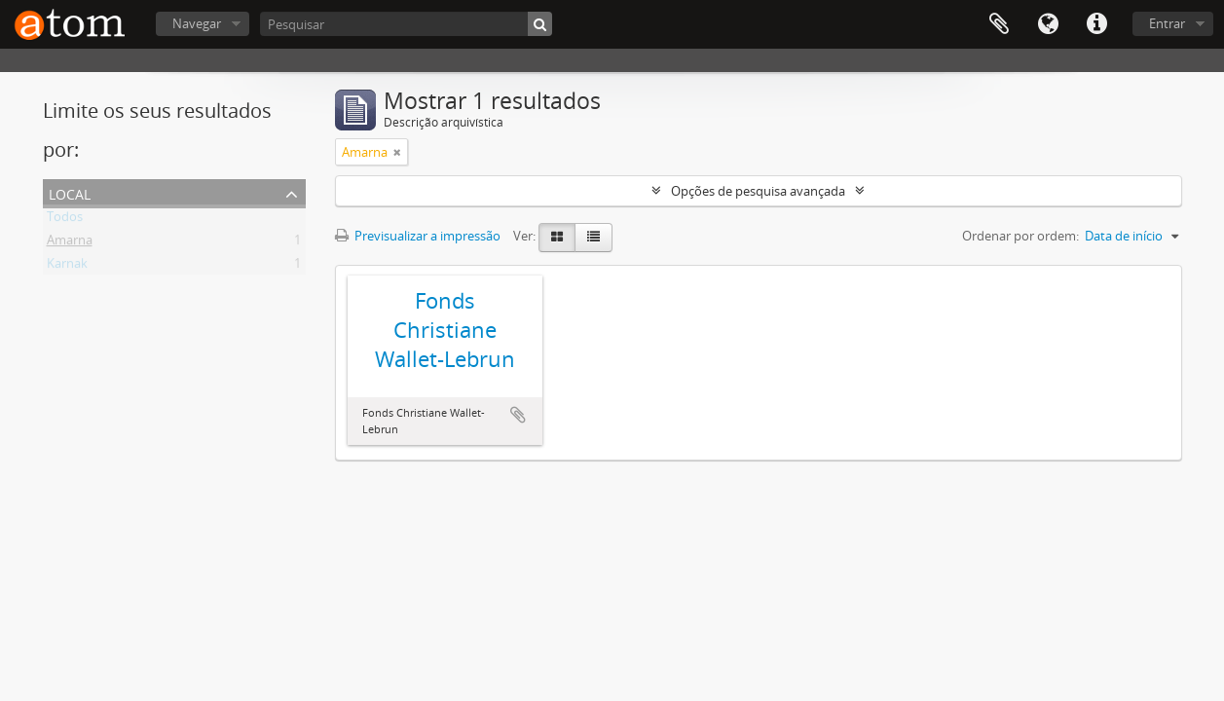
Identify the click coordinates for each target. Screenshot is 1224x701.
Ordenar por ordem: (1020, 235)
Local (70, 192)
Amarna (70, 243)
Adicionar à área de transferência (518, 414)
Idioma (1047, 24)
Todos (65, 220)
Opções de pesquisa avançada (758, 191)
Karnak (67, 267)
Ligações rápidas (1096, 24)
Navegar (196, 23)
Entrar (1167, 23)
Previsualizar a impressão (418, 235)
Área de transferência (999, 24)
